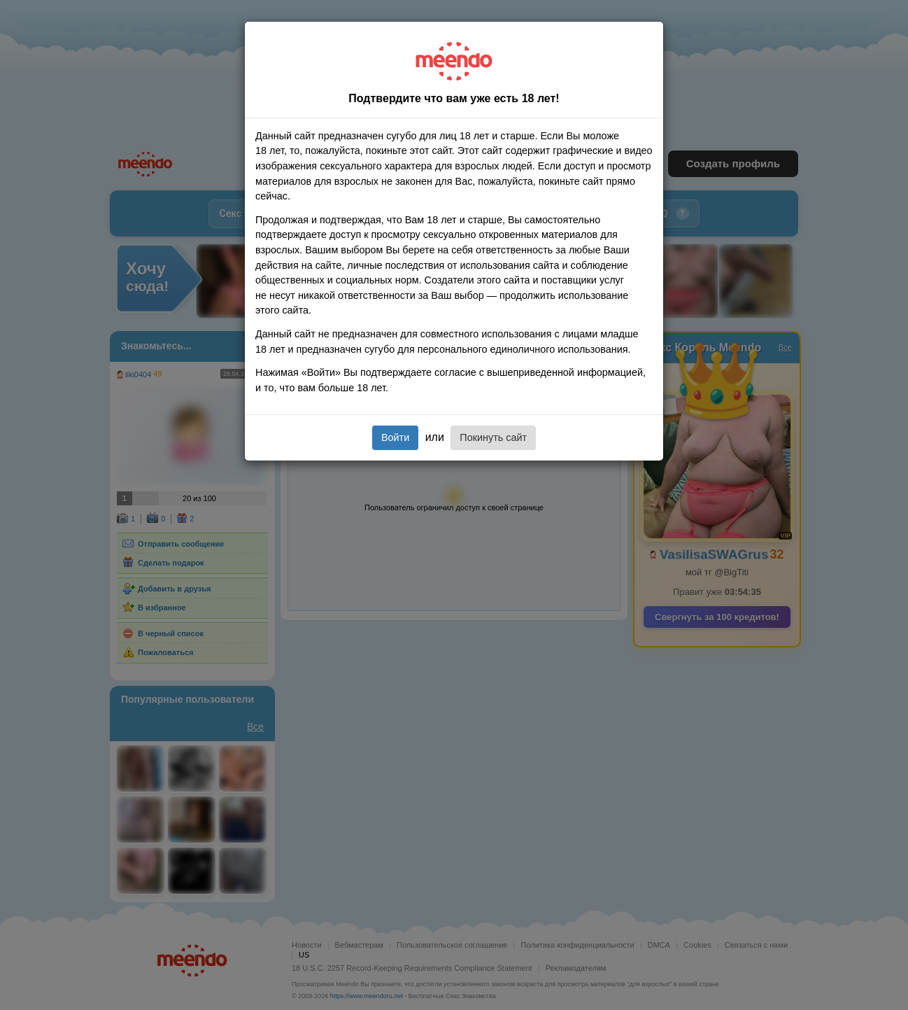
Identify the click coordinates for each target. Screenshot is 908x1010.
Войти (395, 437)
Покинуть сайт (493, 437)
